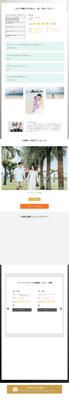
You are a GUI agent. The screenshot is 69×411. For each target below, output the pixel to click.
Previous (8, 309)
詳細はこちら (21, 309)
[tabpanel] (22, 300)
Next (61, 309)
